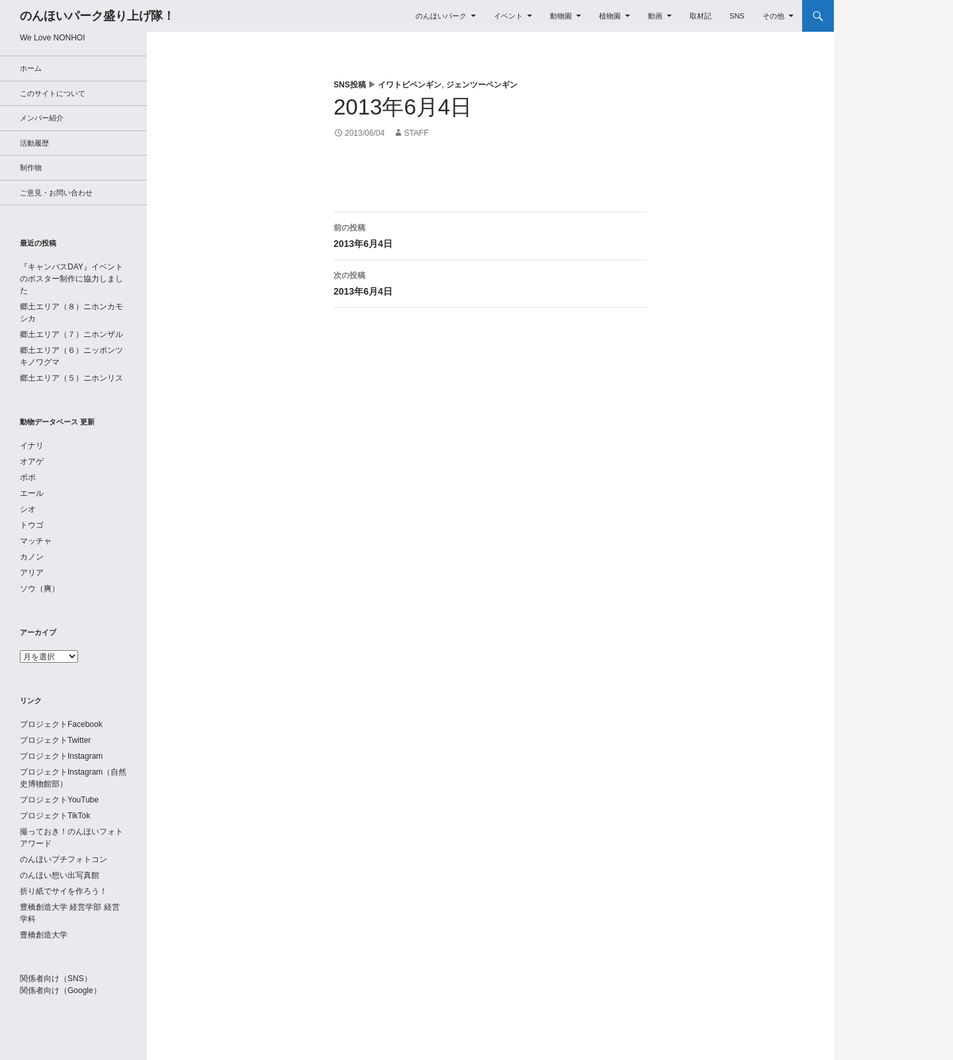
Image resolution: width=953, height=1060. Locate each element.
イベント (508, 16)
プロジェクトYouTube (59, 799)
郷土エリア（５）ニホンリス (71, 378)
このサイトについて (52, 93)
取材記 (700, 16)
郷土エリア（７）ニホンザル (71, 334)
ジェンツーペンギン (482, 84)
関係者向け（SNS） (56, 978)
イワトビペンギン (409, 84)
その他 (773, 16)
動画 (655, 16)
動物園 (561, 16)
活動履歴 (34, 143)
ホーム (31, 68)
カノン (32, 556)
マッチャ (36, 541)
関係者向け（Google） (60, 990)
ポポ (28, 477)
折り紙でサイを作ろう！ (63, 891)
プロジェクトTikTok (55, 815)
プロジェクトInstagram (61, 756)
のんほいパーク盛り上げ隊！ (97, 16)
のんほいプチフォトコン (63, 859)
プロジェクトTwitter (55, 740)
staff (416, 133)
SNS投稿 (350, 84)
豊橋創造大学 (44, 935)
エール (32, 493)
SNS (737, 16)
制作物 (31, 167)
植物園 (610, 16)
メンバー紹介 (42, 118)
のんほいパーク (441, 16)
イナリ (32, 445)
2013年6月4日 (490, 234)
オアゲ (32, 461)
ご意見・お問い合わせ (56, 193)
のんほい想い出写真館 (59, 875)
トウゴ (32, 525)
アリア (32, 572)
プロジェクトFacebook (61, 724)
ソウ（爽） (40, 588)
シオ (28, 509)
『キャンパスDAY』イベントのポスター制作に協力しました (71, 278)
